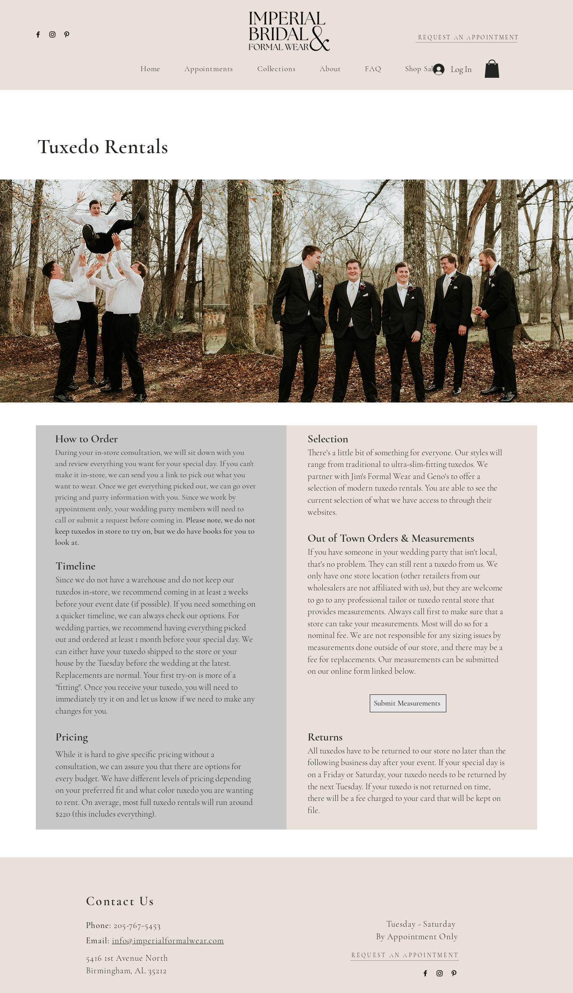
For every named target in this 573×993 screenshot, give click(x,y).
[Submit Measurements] (408, 703)
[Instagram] (52, 34)
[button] (492, 69)
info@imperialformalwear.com (168, 940)
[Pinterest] (67, 34)
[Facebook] (38, 34)
